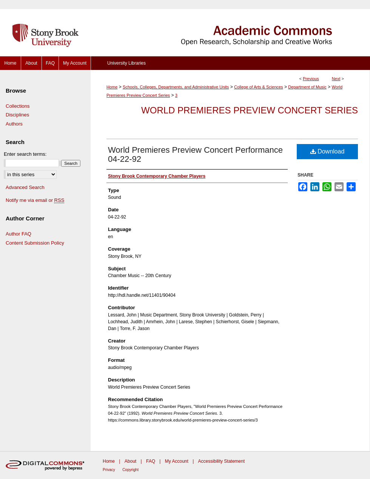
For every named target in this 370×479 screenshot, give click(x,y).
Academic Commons (230, 28)
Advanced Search (25, 187)
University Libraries (126, 63)
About (130, 461)
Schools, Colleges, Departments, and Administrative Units (176, 87)
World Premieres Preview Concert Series (249, 110)
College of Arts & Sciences (258, 87)
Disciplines (17, 115)
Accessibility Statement (221, 461)
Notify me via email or (35, 200)
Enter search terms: (25, 154)
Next (336, 78)
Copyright (130, 470)
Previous (311, 78)
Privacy (109, 470)
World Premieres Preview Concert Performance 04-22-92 (195, 154)
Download (327, 151)
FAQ (150, 461)
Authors (14, 124)
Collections (18, 106)
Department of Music (307, 87)
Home (111, 87)
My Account (176, 461)
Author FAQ (18, 234)
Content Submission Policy (35, 243)
